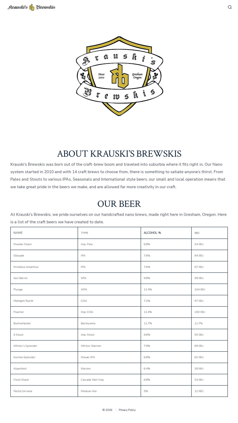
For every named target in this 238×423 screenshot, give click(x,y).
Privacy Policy (127, 410)
